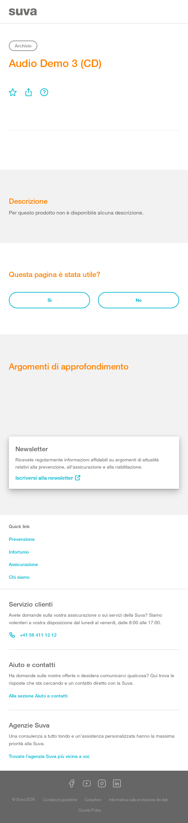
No (139, 300)
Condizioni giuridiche (60, 799)
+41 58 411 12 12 (33, 635)
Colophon (93, 799)
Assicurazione (23, 564)
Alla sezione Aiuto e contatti (38, 695)
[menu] (13, 92)
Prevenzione (22, 539)
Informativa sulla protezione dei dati (138, 799)
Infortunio (19, 552)
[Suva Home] (23, 12)
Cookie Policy (90, 810)
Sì (49, 300)
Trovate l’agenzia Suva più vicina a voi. (49, 756)
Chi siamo (19, 577)
